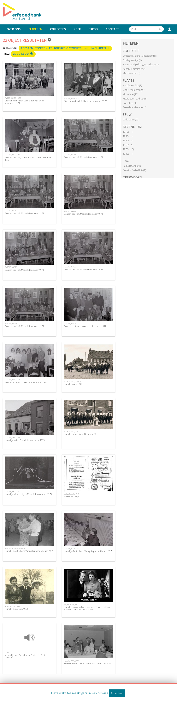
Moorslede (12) (130, 94)
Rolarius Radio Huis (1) (134, 170)
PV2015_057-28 (11, 267)
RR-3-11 (8, 652)
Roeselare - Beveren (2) (135, 107)
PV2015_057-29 (70, 266)
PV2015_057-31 (11, 323)
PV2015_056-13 (11, 210)
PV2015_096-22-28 (12, 491)
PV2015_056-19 (70, 211)
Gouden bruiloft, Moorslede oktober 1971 (83, 157)
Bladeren (35, 29)
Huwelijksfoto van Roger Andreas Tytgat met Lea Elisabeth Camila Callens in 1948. (87, 608)
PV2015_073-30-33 (71, 548)
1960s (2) (127, 145)
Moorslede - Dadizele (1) (135, 98)
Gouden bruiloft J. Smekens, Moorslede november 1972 (28, 158)
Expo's (93, 29)
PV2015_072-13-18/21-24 (15, 548)
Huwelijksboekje (71, 496)
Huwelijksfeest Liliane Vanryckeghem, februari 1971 (29, 550)
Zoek (77, 29)
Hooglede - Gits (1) (132, 85)
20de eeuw (23, 53)
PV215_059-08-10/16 (13, 98)
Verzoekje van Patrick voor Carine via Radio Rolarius (25, 656)
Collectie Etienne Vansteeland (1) (140, 55)
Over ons (14, 29)
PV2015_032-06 (70, 323)
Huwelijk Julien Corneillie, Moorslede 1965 (24, 440)
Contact (112, 29)
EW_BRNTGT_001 (71, 604)
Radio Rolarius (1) (132, 166)
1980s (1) (127, 153)
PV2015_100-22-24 (12, 437)
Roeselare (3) (129, 103)
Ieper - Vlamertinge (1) (134, 90)
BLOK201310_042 (71, 431)
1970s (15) (128, 149)
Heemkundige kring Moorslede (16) (141, 64)
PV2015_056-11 (70, 154)
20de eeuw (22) (131, 119)
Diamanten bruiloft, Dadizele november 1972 (85, 100)
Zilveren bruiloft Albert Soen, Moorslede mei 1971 (87, 663)
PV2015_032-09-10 (12, 379)
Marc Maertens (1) (132, 73)
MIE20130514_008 (12, 606)
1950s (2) (127, 140)
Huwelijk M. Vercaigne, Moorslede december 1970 (28, 494)
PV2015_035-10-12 (71, 98)
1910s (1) (127, 131)
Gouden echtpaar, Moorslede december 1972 (85, 326)
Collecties (58, 29)
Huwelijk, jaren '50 (73, 383)
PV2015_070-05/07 (71, 661)
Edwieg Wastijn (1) (132, 60)
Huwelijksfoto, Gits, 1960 (16, 608)
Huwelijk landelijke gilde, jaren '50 (80, 433)
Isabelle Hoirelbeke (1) (134, 69)
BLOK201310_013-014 (72, 381)
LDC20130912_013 (71, 494)
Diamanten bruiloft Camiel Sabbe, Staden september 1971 (24, 102)
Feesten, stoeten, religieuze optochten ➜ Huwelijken (65, 48)
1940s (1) (127, 136)
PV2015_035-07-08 (12, 154)
